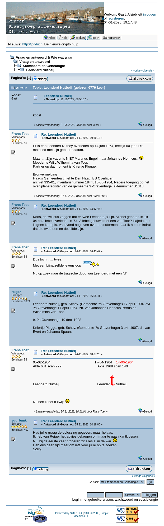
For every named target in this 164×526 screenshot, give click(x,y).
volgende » (147, 70)
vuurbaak (19, 420)
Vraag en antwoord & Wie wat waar (44, 57)
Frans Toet (20, 134)
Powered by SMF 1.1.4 (68, 513)
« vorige (136, 70)
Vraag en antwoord (34, 62)
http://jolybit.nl (32, 44)
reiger (16, 292)
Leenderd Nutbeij (40, 70)
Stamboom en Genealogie (44, 66)
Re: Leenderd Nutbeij (58, 134)
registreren (116, 18)
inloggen (149, 14)
